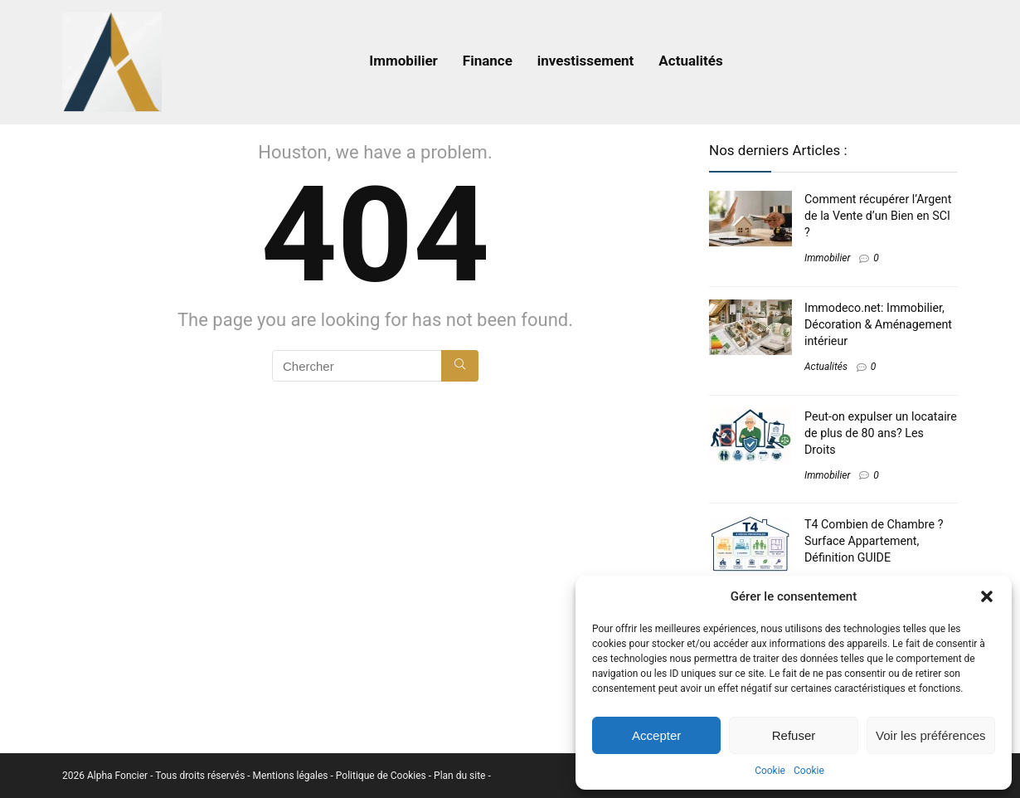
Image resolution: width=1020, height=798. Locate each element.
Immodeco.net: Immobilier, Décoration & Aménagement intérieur (878, 324)
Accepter (656, 735)
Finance (487, 60)
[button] (987, 596)
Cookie (770, 770)
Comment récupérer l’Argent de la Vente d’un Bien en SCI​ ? (877, 215)
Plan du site (461, 775)
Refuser (794, 735)
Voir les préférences (931, 735)
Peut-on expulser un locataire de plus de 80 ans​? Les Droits (880, 433)
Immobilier (403, 60)
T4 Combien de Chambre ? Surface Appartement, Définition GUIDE (873, 541)
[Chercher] (459, 366)
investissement (585, 60)
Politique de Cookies (382, 775)
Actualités (690, 60)
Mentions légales (292, 775)
